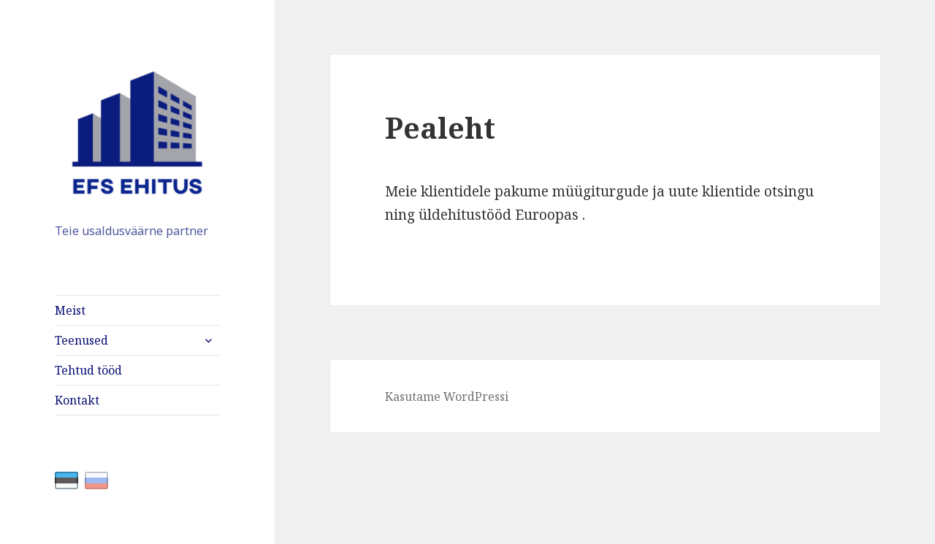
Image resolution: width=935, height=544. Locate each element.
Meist (70, 310)
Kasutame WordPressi (446, 396)
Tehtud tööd (88, 370)
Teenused (81, 340)
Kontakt (77, 400)
